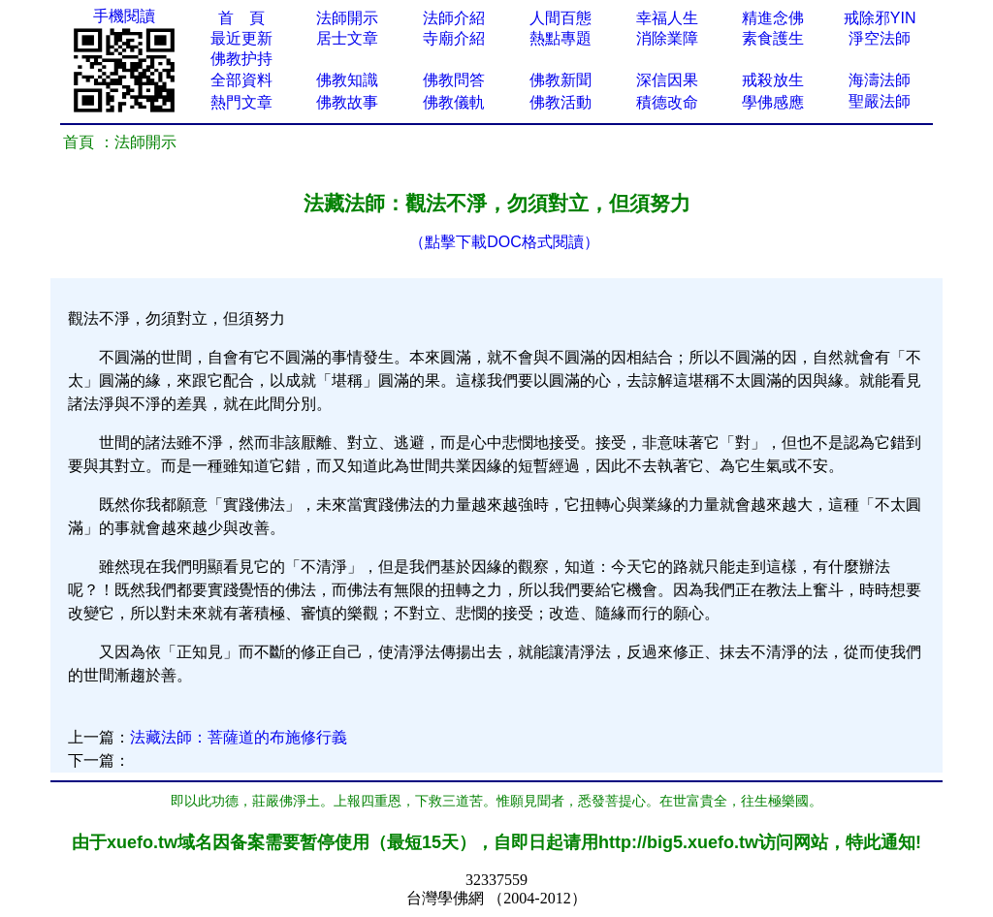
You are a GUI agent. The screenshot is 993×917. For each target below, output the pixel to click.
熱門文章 (241, 102)
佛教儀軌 (454, 102)
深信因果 (667, 80)
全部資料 (241, 80)
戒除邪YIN (880, 18)
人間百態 (560, 18)
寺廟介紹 (454, 38)
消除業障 (667, 38)
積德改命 (667, 102)
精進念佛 (773, 18)
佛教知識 (347, 80)
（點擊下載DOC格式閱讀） (504, 242)
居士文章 (347, 38)
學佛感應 (773, 102)
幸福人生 (667, 18)
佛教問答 (454, 80)
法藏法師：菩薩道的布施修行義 (238, 737)
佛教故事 (347, 102)
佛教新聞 (560, 80)
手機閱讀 (124, 16)
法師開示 (347, 18)
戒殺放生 (773, 80)
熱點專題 (560, 38)
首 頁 (241, 18)
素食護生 (773, 38)
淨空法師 (880, 38)
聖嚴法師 (880, 101)
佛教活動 (560, 102)
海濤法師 (880, 80)
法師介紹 (454, 18)
